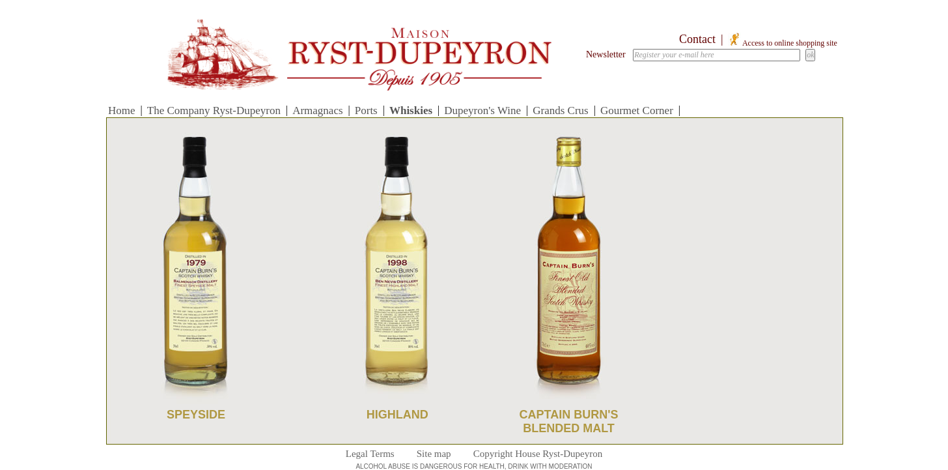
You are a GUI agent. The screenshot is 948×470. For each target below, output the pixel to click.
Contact (697, 39)
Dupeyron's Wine (482, 110)
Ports (366, 110)
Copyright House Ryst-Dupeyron (538, 453)
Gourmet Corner (636, 110)
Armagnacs (317, 110)
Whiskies (410, 110)
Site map (434, 453)
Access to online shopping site (782, 43)
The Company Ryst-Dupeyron (214, 110)
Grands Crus (560, 110)
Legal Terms (370, 453)
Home (121, 110)
